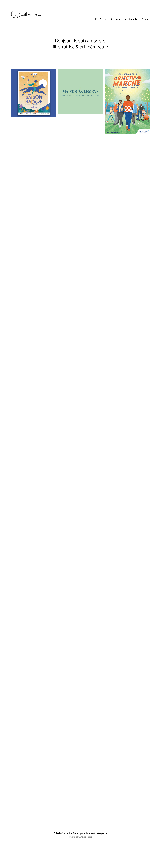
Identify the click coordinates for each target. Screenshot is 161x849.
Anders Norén (85, 837)
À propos (115, 19)
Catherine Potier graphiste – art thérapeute (85, 833)
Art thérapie (130, 19)
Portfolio (99, 19)
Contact (145, 19)
